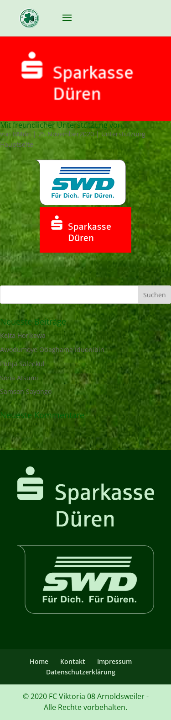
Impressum (114, 661)
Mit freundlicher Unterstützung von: (62, 125)
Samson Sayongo (26, 391)
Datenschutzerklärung (80, 672)
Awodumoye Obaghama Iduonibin (52, 349)
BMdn (22, 133)
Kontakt (72, 661)
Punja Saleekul (22, 363)
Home (39, 661)
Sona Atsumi (19, 377)
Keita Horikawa (23, 335)
